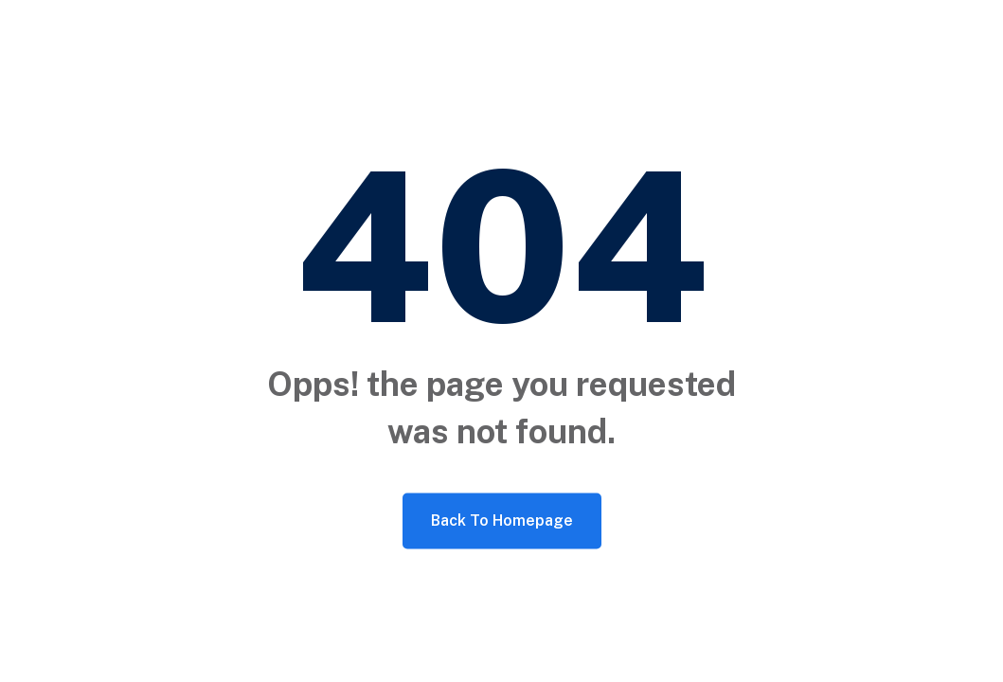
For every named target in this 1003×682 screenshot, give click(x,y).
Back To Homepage (502, 520)
